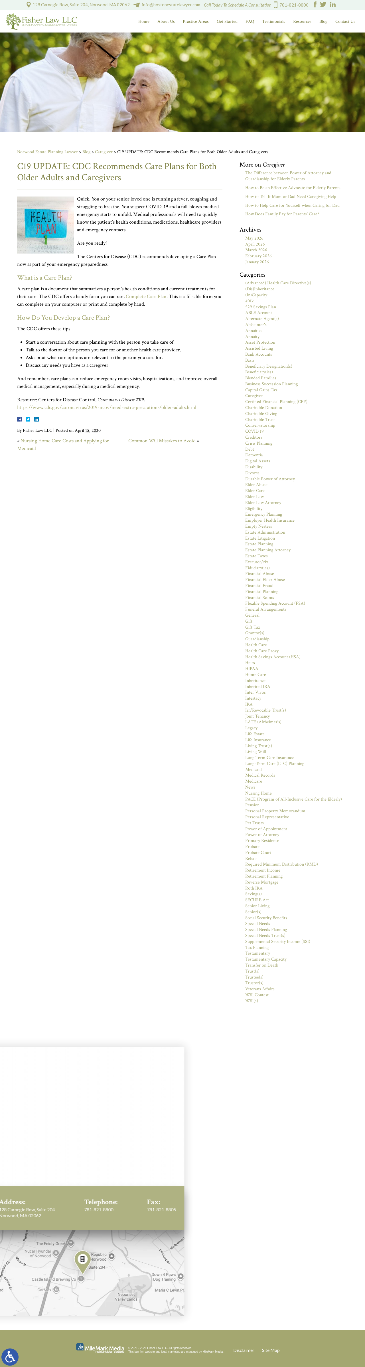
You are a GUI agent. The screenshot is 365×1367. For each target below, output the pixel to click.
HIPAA (251, 669)
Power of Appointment (266, 829)
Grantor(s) (254, 633)
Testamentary (257, 953)
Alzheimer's (256, 325)
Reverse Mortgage (261, 882)
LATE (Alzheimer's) (263, 722)
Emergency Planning (263, 514)
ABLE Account (258, 313)
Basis (249, 360)
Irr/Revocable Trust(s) (265, 710)
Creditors (253, 437)
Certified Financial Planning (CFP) (276, 402)
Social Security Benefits (266, 918)
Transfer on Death (261, 965)
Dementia (254, 455)
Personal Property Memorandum (275, 811)
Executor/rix (256, 562)
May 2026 (254, 238)
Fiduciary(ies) (257, 568)
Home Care (255, 675)
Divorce (252, 473)
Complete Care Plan (146, 296)
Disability (253, 467)
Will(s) (251, 1001)
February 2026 (258, 256)
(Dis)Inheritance (259, 289)
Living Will (255, 752)
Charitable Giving (261, 414)
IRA (249, 704)
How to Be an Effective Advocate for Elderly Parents (292, 188)
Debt (249, 449)
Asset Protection (260, 342)
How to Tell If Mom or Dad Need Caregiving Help (290, 197)
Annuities (253, 331)
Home (143, 22)
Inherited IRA (257, 687)
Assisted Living (259, 348)
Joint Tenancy (257, 716)
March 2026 (256, 250)
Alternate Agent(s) (262, 319)
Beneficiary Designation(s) (268, 366)
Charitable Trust (260, 420)
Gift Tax (252, 627)
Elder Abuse (256, 485)
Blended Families (260, 378)
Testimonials (273, 22)
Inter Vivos (255, 692)
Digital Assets (257, 461)
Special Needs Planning (266, 930)
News (250, 787)
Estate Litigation (260, 538)
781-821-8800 (294, 4)
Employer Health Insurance (270, 520)
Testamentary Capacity (266, 959)
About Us (166, 22)
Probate (252, 847)
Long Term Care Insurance (269, 758)
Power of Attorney (262, 835)
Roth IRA (254, 888)
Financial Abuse (259, 574)
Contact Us (345, 22)
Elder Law (254, 497)
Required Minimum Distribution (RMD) (281, 864)
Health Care (256, 645)
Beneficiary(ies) (259, 372)
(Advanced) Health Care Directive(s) (278, 283)
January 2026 (257, 262)
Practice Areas (196, 22)
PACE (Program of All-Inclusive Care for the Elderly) (293, 799)
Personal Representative (267, 817)
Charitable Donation (263, 408)
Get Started (227, 22)
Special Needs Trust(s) (265, 936)
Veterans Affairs (260, 989)
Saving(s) (253, 894)
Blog (323, 22)
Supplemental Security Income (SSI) (277, 942)
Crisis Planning (258, 443)
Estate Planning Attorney (268, 550)
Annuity (252, 337)
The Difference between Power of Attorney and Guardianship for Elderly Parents (288, 176)
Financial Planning (261, 592)
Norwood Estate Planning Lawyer (47, 152)
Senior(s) (253, 912)
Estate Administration (265, 532)
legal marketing (171, 1351)
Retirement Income (262, 870)
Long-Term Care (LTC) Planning (274, 764)
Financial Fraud (259, 586)
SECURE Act (257, 900)
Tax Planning (257, 948)
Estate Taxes (256, 556)
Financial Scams (259, 598)
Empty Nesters (258, 526)
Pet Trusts (254, 823)
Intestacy (253, 698)
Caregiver (104, 152)
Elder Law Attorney (263, 503)
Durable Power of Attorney (270, 479)
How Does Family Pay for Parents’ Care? (282, 214)
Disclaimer (243, 1350)
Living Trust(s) (258, 746)
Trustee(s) (254, 977)
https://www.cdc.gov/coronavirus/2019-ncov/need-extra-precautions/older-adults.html (106, 407)
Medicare (253, 781)
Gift (248, 621)
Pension (252, 805)
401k (249, 301)
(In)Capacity (256, 295)
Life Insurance (258, 740)
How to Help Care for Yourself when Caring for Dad (292, 205)
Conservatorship (260, 425)
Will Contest (257, 995)
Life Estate (255, 734)
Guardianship (257, 639)
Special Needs (257, 924)
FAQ (250, 22)
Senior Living (257, 906)
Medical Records (260, 775)
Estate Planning (259, 544)
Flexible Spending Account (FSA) (275, 603)
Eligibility (253, 509)
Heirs (250, 663)
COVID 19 (254, 431)
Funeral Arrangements (265, 609)
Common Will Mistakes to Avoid (162, 441)
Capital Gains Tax (261, 390)
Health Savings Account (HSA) (273, 657)
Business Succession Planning (271, 384)
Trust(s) (252, 971)
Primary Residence (262, 841)
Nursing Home (258, 793)
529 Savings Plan (260, 307)
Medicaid (253, 770)
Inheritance (255, 681)
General (252, 615)
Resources (302, 22)
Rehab (251, 859)
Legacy (251, 728)
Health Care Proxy (262, 651)
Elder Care (255, 491)
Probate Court (258, 853)
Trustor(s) (254, 983)
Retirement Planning (264, 876)
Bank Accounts (258, 354)
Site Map (271, 1350)
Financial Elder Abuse (265, 580)
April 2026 (255, 244)
